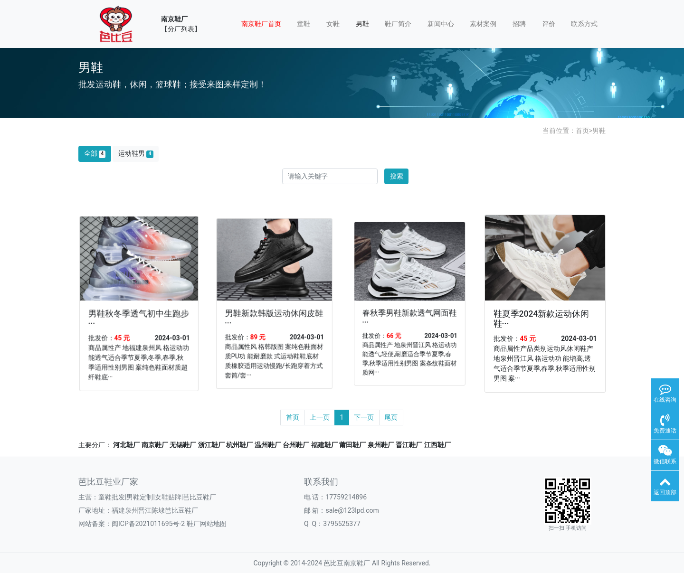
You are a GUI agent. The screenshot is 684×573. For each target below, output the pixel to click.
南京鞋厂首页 (261, 24)
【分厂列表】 (181, 29)
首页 (582, 130)
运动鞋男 (135, 154)
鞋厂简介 (398, 24)
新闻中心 (441, 24)
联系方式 (584, 24)
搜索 (396, 176)
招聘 (519, 24)
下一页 (364, 417)
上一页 (320, 417)
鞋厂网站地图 (207, 523)
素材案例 (483, 24)
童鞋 (303, 24)
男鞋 (362, 24)
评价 (548, 24)
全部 (95, 154)
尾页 (391, 417)
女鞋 (333, 24)
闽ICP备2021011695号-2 (148, 523)
